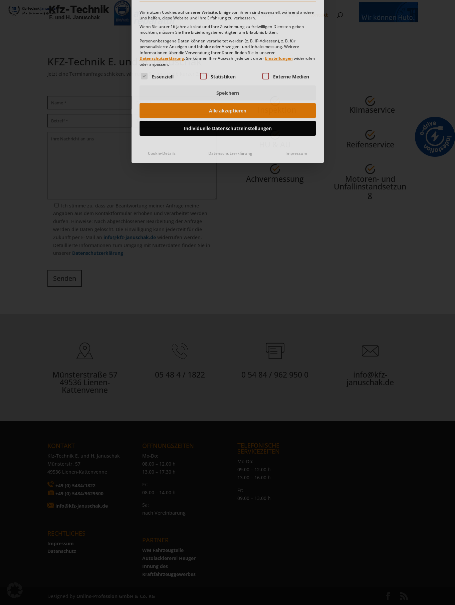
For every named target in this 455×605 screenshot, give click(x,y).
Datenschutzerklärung (162, 13)
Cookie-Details (162, 108)
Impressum (296, 108)
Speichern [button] (227, 47)
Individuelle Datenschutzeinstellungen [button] (228, 83)
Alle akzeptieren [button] (227, 65)
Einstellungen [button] (279, 13)
